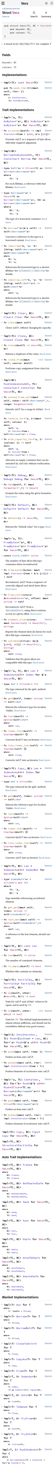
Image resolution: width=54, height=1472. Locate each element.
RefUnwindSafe (33, 1183)
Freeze (27, 1164)
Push (15, 100)
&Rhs (7, 1014)
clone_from (15, 359)
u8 (44, 134)
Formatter (10, 487)
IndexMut (32, 869)
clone (11, 345)
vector (16, 8)
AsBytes (9, 121)
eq (9, 992)
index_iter (15, 731)
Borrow (26, 158)
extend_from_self (19, 397)
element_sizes (17, 619)
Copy (21, 768)
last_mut (14, 919)
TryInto (26, 1434)
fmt (10, 484)
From (19, 1371)
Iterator (9, 134)
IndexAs (9, 674)
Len (20, 82)
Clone (22, 336)
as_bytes (14, 130)
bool (38, 966)
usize (26, 404)
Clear (22, 313)
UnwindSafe (31, 1276)
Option (8, 719)
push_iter (20, 87)
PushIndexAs (12, 384)
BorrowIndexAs (14, 155)
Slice (29, 168)
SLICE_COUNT (20, 555)
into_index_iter (19, 745)
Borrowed (22, 171)
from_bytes (15, 570)
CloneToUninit (26, 1343)
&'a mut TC (19, 882)
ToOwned (21, 1406)
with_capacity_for (20, 439)
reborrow (14, 245)
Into (24, 1395)
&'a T (20, 1463)
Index (30, 674)
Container (11, 158)
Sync (26, 1220)
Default (23, 505)
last (11, 716)
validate (14, 640)
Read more (20, 187)
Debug (22, 475)
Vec (42, 25)
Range (17, 404)
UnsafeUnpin (31, 1257)
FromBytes (11, 542)
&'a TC (32, 684)
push (11, 1051)
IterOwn (9, 734)
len (10, 955)
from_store (15, 594)
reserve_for (16, 418)
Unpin (27, 1239)
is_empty (14, 966)
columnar (7, 8)
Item (24, 100)
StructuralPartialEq (17, 1145)
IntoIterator (19, 97)
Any (18, 1304)
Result (34, 487)
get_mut (13, 907)
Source (5, 16)
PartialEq (25, 979)
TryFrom (26, 1418)
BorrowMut (23, 1328)
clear (11, 322)
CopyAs (21, 1359)
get (10, 698)
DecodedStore (13, 598)
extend (12, 1062)
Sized (18, 654)
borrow (12, 228)
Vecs (24, 3)
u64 (48, 25)
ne (9, 1010)
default (13, 518)
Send (26, 1202)
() (44, 623)
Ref (13, 168)
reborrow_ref (16, 279)
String (8, 626)
